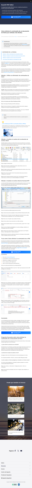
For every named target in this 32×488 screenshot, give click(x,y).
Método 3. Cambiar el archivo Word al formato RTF (12, 57)
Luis (15, 36)
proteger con (7, 63)
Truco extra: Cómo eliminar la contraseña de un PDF (12, 59)
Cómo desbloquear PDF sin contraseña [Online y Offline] (14, 123)
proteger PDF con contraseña (21, 247)
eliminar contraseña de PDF (9, 72)
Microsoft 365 (24, 44)
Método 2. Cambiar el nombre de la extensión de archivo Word (14, 55)
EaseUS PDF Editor (4, 243)
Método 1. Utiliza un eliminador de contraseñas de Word (13, 54)
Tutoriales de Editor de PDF (22, 36)
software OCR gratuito (11, 257)
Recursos (3, 466)
